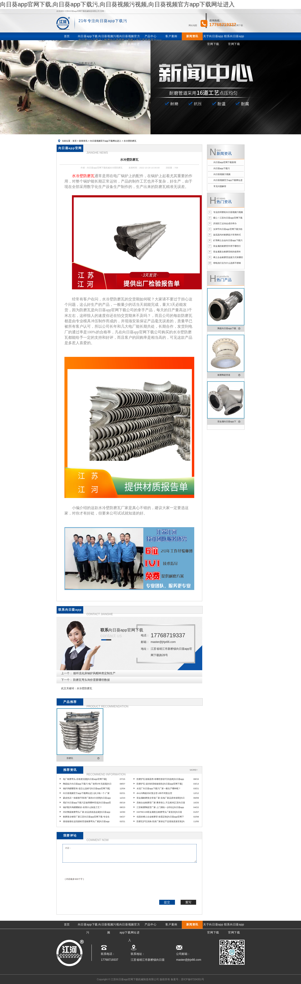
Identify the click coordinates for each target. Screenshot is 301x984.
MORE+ (194, 770)
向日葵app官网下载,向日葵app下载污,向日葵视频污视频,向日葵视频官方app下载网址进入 (117, 4)
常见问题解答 (220, 186)
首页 (74, 141)
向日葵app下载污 (222, 168)
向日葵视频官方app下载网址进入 (105, 141)
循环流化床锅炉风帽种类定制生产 (94, 673)
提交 (167, 902)
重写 (188, 902)
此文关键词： (69, 688)
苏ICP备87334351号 (192, 979)
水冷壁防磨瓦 (84, 688)
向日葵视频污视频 (222, 174)
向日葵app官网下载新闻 (225, 162)
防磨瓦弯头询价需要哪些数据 (91, 679)
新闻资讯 (83, 141)
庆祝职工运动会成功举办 (225, 223)
